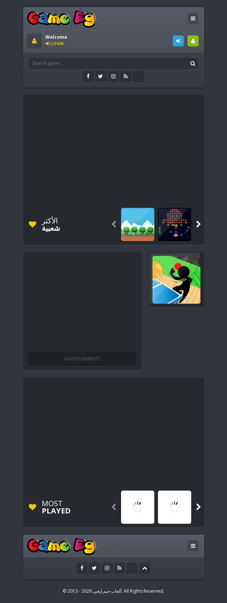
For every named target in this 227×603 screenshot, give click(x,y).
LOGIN (178, 40)
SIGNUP (193, 40)
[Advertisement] (127, 150)
